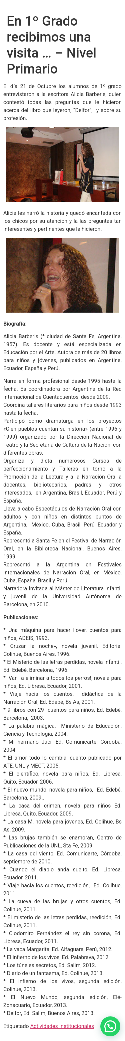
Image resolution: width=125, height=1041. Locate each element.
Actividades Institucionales (62, 1026)
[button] (110, 1026)
